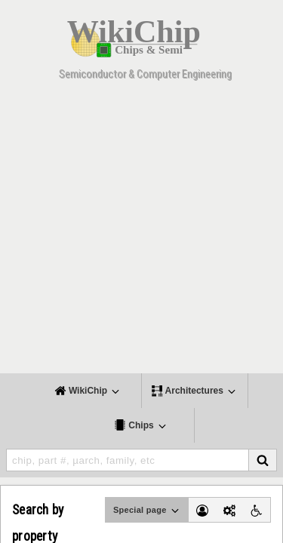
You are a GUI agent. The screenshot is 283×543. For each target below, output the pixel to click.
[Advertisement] (141, 231)
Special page (147, 511)
